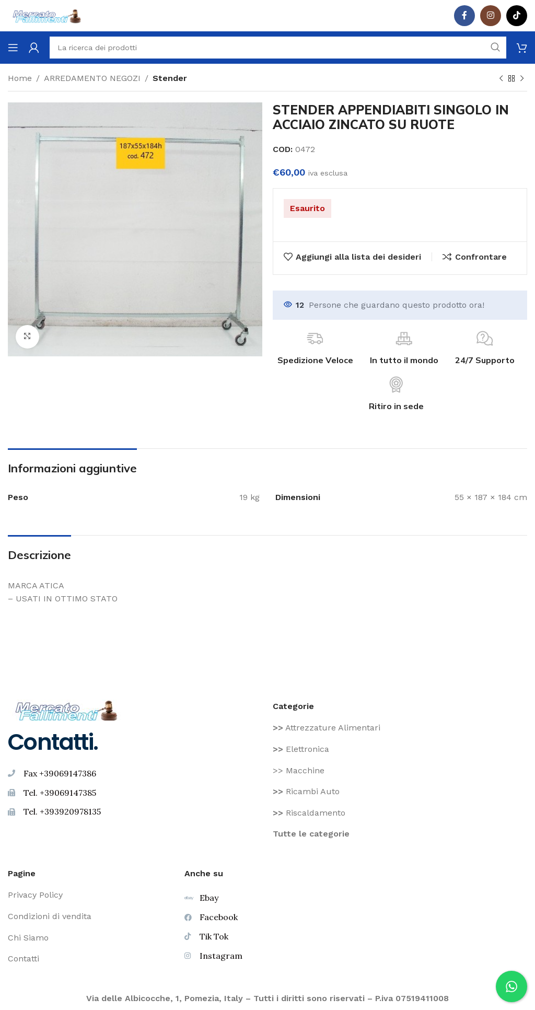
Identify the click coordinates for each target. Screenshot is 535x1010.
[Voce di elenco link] (400, 728)
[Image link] (66, 709)
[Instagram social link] (490, 15)
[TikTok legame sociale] (516, 15)
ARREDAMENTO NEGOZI (92, 78)
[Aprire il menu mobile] (13, 47)
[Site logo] (47, 15)
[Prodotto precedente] (501, 79)
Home (20, 78)
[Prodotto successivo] (522, 79)
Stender (170, 78)
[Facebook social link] (464, 15)
